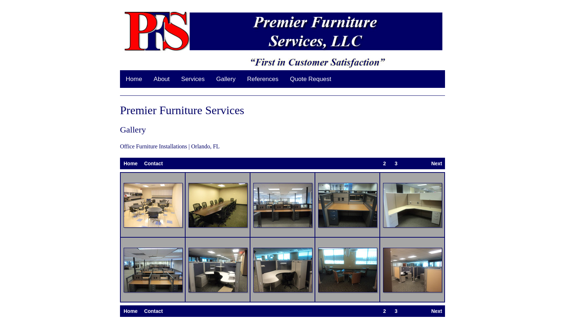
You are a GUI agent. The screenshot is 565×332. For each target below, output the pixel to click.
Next (436, 163)
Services (193, 79)
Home (134, 79)
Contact (153, 163)
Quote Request (310, 79)
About (161, 79)
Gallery (226, 79)
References (263, 79)
